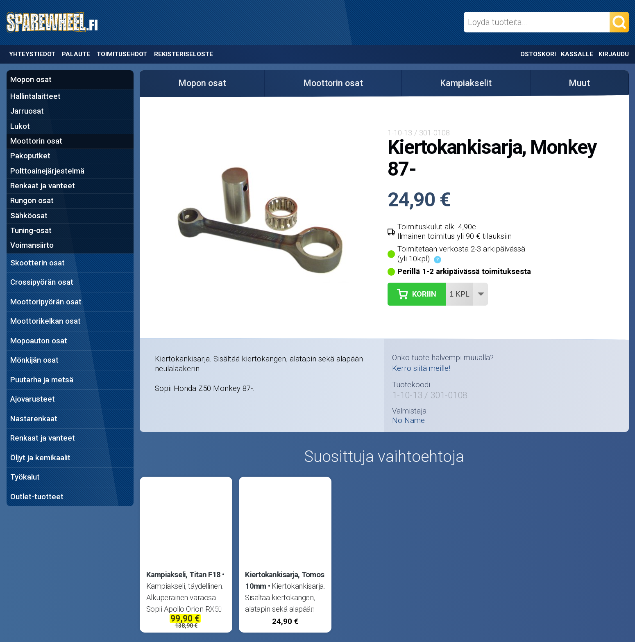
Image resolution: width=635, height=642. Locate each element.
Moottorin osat (36, 141)
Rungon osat (32, 200)
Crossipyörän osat (41, 282)
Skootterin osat (37, 262)
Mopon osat (31, 79)
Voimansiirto (32, 245)
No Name (408, 421)
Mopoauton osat (38, 340)
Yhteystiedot (32, 54)
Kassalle (577, 54)
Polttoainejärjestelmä (47, 171)
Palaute (76, 54)
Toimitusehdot (122, 54)
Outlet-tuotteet (37, 496)
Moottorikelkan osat (45, 321)
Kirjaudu (614, 54)
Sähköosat (29, 215)
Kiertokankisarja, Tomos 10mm (284, 580)
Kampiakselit (466, 83)
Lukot (20, 126)
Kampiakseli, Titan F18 (183, 574)
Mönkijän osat (34, 360)
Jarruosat (27, 111)
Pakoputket (30, 155)
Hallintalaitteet (35, 96)
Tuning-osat (31, 230)
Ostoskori (538, 54)
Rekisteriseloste (183, 54)
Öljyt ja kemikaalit (40, 457)
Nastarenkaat (33, 418)
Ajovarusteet (32, 399)
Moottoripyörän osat (46, 301)
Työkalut (25, 477)
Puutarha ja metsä (41, 379)
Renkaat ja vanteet (42, 185)
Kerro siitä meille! (421, 368)
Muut (579, 83)
